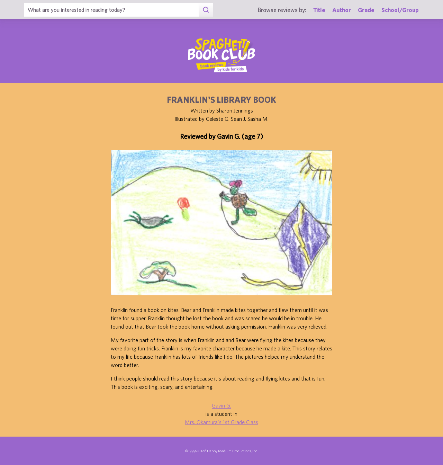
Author (341, 10)
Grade (366, 10)
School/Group (400, 10)
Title (319, 10)
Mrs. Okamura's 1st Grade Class (221, 422)
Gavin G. (221, 405)
